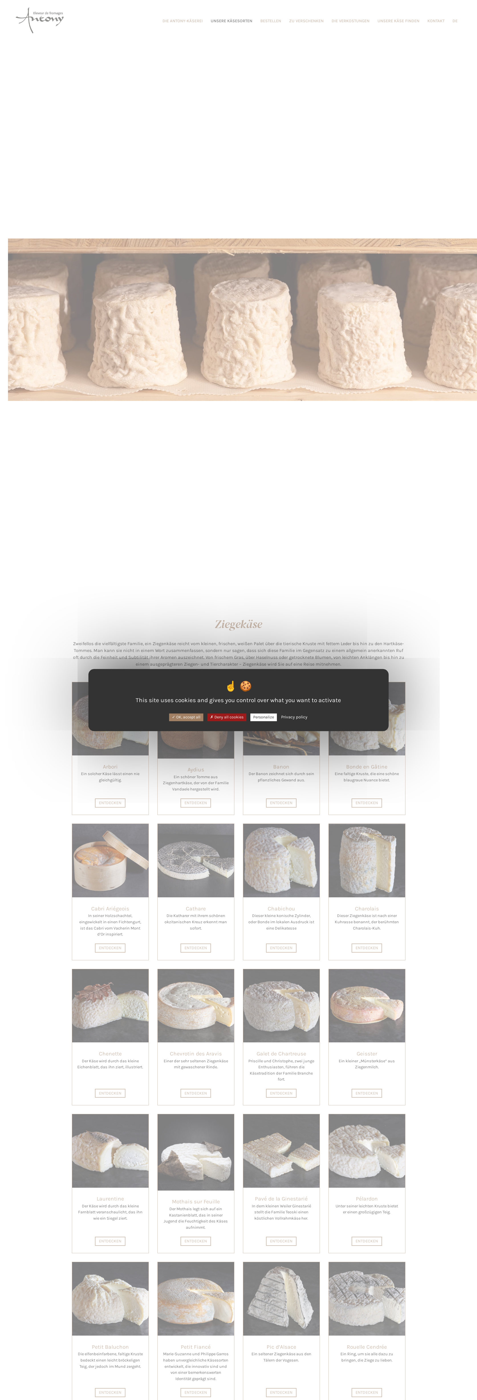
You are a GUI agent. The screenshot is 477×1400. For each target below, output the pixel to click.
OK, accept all (186, 717)
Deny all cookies (226, 717)
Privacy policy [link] (294, 717)
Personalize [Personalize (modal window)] (263, 717)
